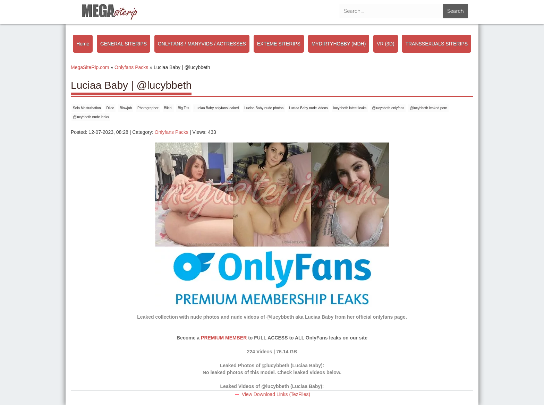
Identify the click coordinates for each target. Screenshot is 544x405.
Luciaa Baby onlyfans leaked (217, 108)
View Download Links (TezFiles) (276, 394)
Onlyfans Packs (171, 132)
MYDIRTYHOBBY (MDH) (339, 43)
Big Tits (183, 108)
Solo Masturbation (87, 108)
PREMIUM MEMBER (224, 338)
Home (82, 43)
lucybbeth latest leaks (350, 108)
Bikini (168, 108)
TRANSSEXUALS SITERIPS (436, 43)
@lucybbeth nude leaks (91, 117)
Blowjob (126, 108)
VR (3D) (385, 43)
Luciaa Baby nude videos (308, 108)
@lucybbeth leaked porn (428, 108)
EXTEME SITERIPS (278, 43)
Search (455, 11)
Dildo (110, 108)
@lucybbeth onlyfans (388, 108)
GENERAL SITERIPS (123, 43)
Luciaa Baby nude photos (263, 108)
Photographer (148, 108)
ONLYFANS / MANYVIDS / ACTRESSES (202, 43)
